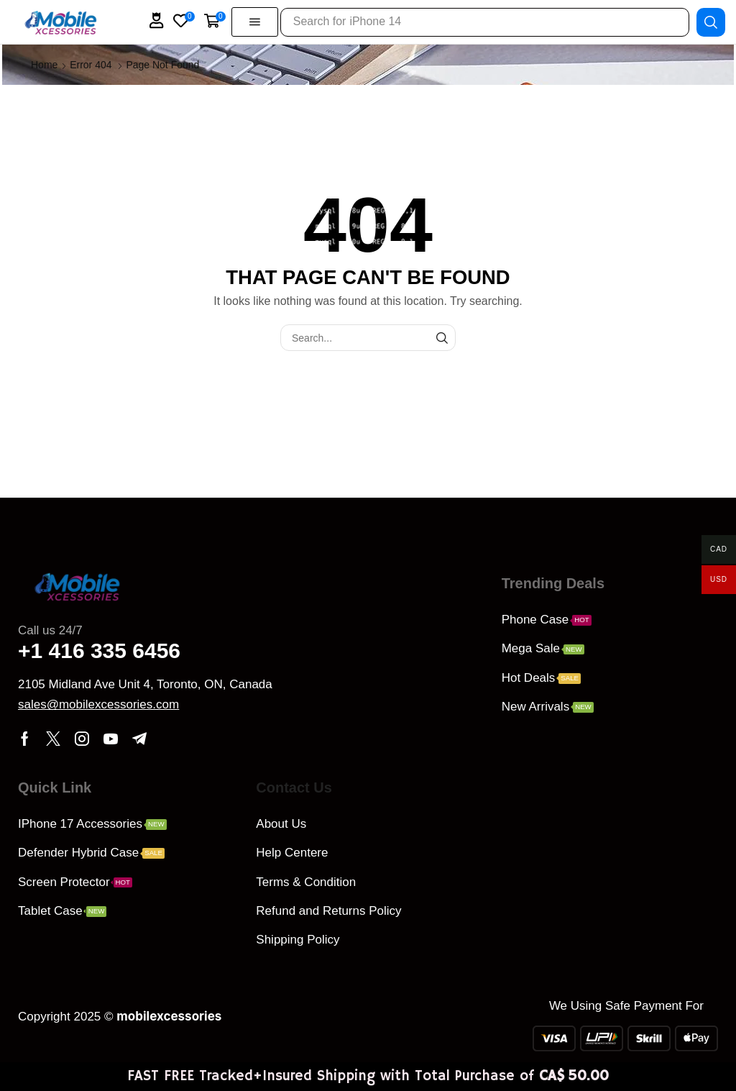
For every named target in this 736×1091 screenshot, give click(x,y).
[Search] (710, 21)
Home (44, 64)
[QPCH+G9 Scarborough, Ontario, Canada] (602, 874)
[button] (156, 20)
